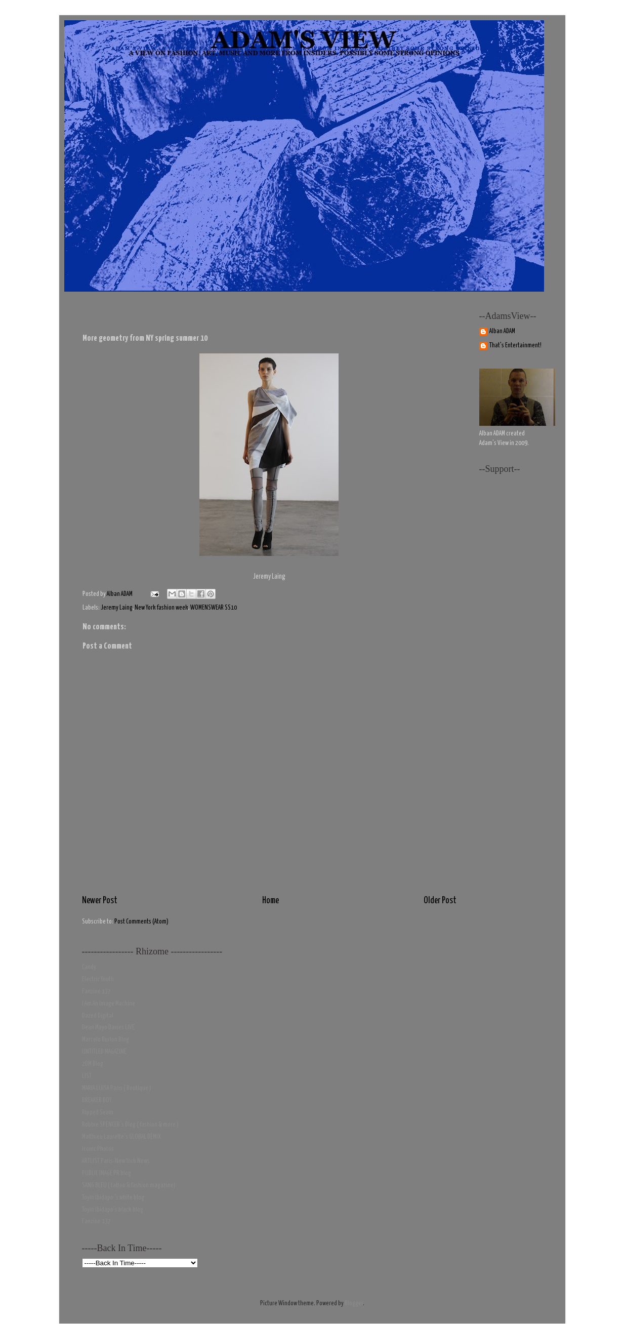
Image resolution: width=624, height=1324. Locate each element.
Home (270, 900)
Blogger (354, 1303)
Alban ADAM (502, 331)
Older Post (440, 900)
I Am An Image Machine (108, 1003)
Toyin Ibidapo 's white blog (113, 1197)
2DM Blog (92, 1064)
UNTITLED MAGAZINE (104, 1052)
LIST (87, 1076)
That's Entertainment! (515, 345)
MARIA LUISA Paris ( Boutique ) (116, 1088)
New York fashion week (161, 608)
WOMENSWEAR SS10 (213, 608)
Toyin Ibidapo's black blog (112, 1210)
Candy (89, 967)
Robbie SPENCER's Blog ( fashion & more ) (130, 1124)
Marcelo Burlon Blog (105, 1039)
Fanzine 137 (96, 991)
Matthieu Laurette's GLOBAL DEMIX (121, 1137)
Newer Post (99, 900)
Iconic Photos (98, 1149)
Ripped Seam (97, 1112)
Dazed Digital (97, 1016)
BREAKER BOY (97, 1100)
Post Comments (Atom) (141, 921)
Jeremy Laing (117, 608)
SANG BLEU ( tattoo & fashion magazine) (129, 1185)
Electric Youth (98, 979)
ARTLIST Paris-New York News (116, 1161)
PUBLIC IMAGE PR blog (106, 1173)
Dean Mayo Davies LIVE (108, 1027)
